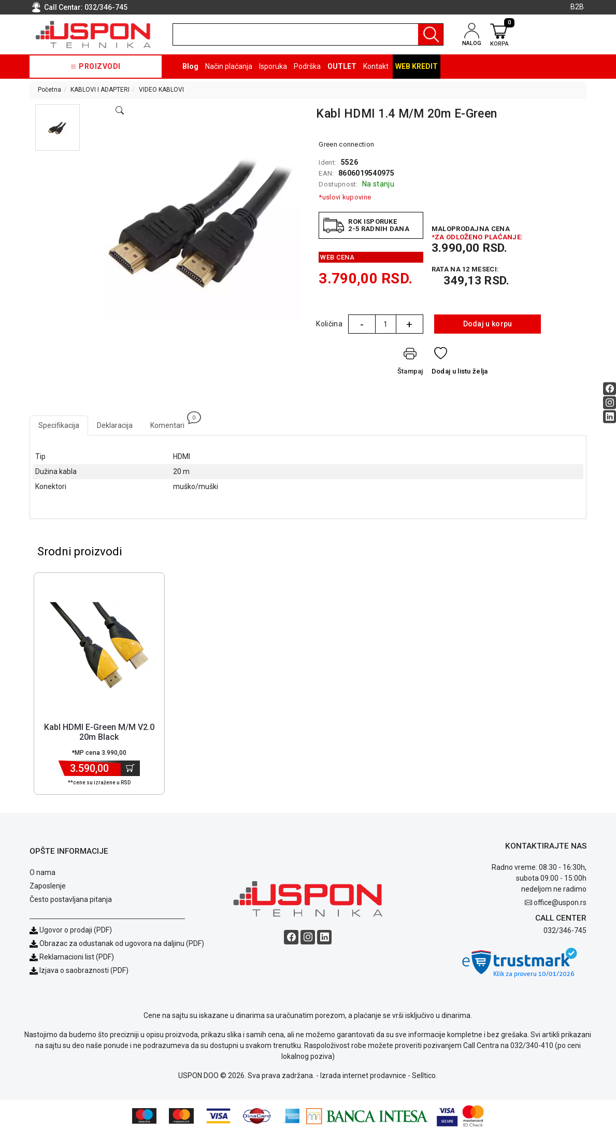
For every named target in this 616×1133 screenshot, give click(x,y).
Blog (190, 66)
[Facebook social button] (609, 388)
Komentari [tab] (171, 422)
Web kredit (416, 66)
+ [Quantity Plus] (409, 324)
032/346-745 (105, 7)
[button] (57, 127)
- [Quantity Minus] (362, 324)
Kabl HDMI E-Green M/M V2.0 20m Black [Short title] (99, 733)
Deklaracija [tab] (115, 425)
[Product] (99, 646)
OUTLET (341, 66)
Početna (49, 89)
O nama (42, 873)
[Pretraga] (430, 34)
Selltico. (424, 1076)
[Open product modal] (119, 111)
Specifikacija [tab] (58, 425)
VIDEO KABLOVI (161, 89)
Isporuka (273, 66)
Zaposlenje (48, 887)
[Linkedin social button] (609, 416)
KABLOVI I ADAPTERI (100, 89)
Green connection (346, 144)
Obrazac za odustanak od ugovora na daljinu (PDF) (121, 944)
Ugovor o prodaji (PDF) (71, 931)
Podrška (307, 66)
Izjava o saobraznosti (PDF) (83, 971)
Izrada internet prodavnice (363, 1076)
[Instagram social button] (609, 402)
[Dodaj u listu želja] (460, 362)
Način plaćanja (228, 66)
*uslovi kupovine (345, 197)
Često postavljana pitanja (71, 900)
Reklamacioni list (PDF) (72, 958)
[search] (308, 34)
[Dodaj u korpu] (130, 769)
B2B (577, 7)
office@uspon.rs (560, 903)
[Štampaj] (410, 362)
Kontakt (376, 66)
